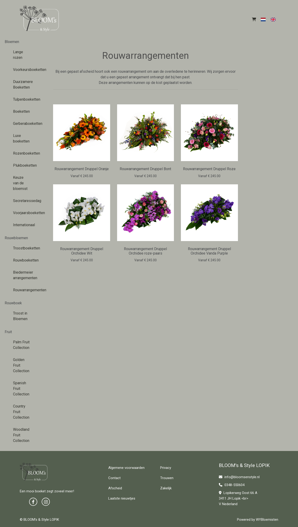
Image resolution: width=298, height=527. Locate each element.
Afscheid (115, 488)
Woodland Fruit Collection (21, 435)
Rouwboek (13, 303)
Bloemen (12, 42)
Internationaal (23, 225)
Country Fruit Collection (21, 412)
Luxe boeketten (21, 138)
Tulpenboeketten (23, 99)
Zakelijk (166, 488)
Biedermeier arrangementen (23, 275)
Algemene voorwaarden (126, 468)
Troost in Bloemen (20, 316)
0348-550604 (231, 485)
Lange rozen (18, 55)
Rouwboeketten (23, 260)
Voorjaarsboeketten (23, 213)
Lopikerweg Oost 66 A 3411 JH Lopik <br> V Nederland (238, 498)
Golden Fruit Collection (21, 365)
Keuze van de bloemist (20, 183)
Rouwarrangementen (23, 290)
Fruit (8, 332)
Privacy (165, 468)
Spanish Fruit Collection (21, 388)
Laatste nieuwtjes (121, 498)
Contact (114, 478)
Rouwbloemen (16, 238)
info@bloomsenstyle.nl (239, 477)
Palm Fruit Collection (21, 345)
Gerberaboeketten (23, 123)
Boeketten (21, 111)
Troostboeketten (23, 248)
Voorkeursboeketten (23, 69)
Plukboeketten (23, 165)
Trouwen (166, 478)
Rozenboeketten (23, 153)
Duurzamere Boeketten (23, 84)
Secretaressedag (23, 201)
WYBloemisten (267, 519)
